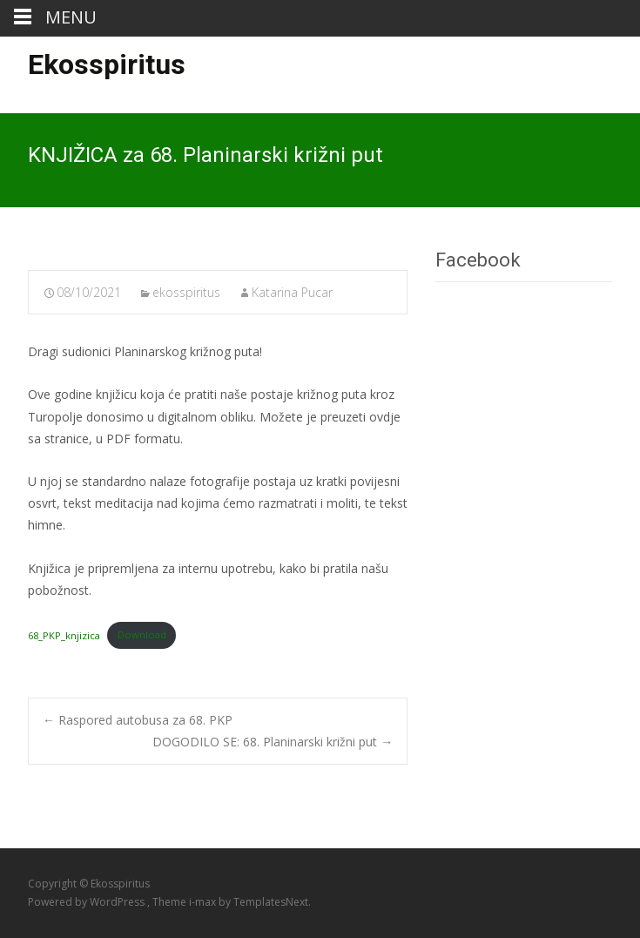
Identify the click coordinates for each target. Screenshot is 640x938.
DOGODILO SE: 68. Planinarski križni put (272, 741)
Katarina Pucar (292, 292)
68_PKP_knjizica (64, 634)
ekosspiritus (186, 292)
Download (142, 634)
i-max (204, 901)
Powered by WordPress (87, 901)
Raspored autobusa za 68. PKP (137, 720)
